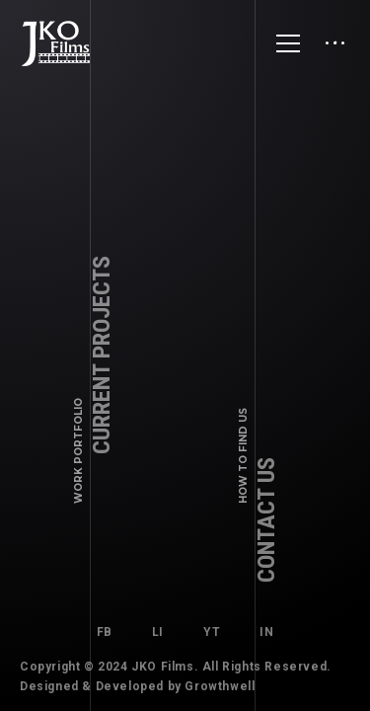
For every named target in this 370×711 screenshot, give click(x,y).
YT (211, 632)
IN (266, 632)
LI (158, 632)
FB (104, 632)
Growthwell (220, 686)
